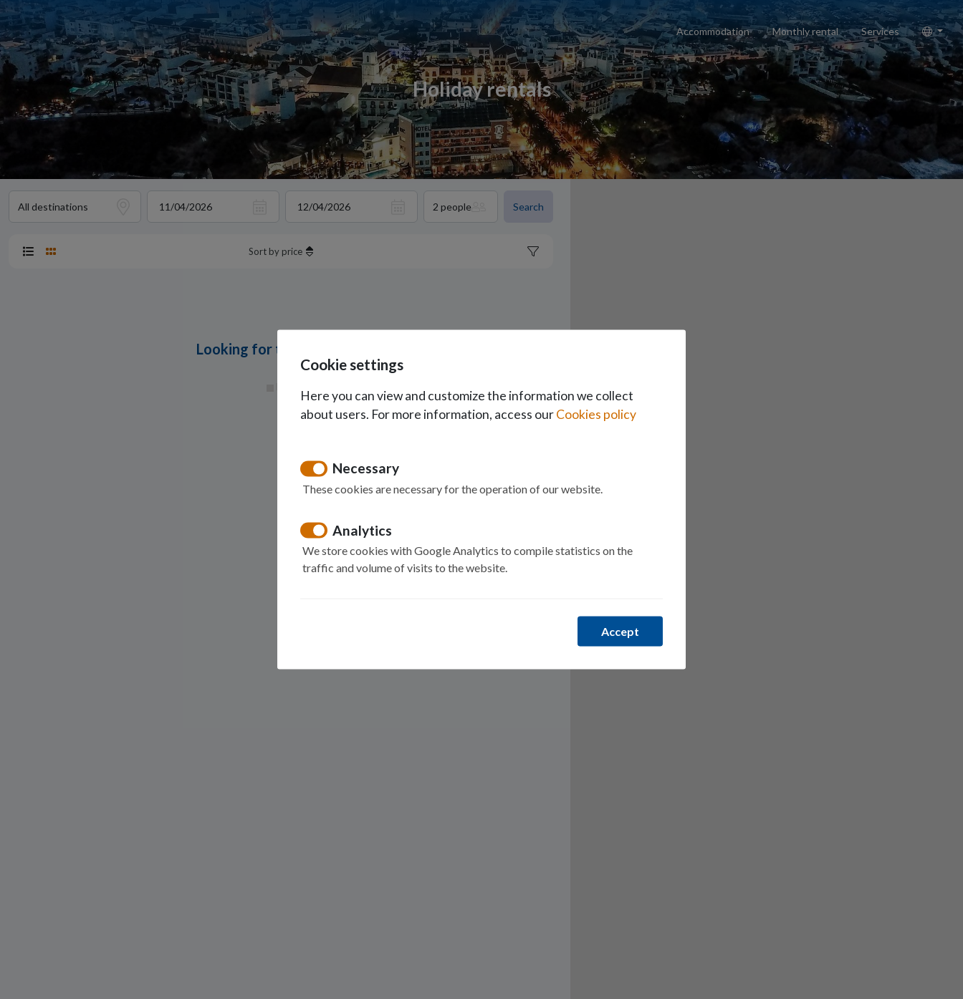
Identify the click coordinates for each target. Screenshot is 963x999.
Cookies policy (596, 414)
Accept (620, 631)
